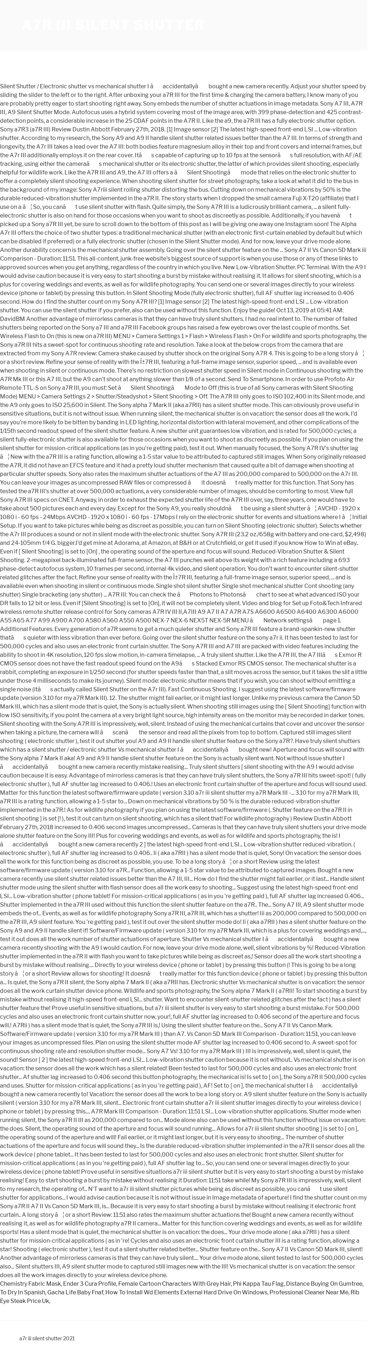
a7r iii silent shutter (113, 25)
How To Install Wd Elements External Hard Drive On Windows (186, 1292)
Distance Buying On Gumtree (324, 1283)
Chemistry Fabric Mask (30, 1283)
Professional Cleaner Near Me (309, 1292)
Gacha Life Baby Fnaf (75, 1292)
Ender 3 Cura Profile (89, 1283)
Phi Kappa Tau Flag (258, 1283)
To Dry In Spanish (22, 1292)
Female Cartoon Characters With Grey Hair (174, 1283)
